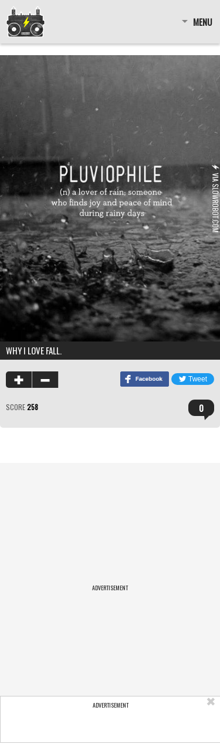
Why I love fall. (34, 350)
